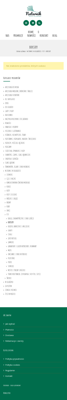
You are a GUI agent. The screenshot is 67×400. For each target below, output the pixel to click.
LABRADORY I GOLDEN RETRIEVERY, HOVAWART (22, 246)
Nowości (31, 35)
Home (31, 31)
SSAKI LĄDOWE (10, 162)
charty (10, 230)
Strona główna (20, 51)
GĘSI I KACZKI (11, 178)
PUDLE (10, 262)
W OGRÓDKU (9, 281)
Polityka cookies (12, 365)
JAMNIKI (11, 242)
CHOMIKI (10, 174)
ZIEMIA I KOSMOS (11, 289)
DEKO (7, 103)
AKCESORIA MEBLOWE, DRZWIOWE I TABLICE (19, 91)
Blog (54, 35)
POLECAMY (8, 146)
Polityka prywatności (14, 359)
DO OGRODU (9, 106)
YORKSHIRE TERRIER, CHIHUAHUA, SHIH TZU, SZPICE (24, 274)
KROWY (9, 202)
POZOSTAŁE (11, 258)
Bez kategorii (10, 99)
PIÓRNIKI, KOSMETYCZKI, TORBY (15, 134)
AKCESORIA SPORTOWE (12, 95)
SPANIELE (11, 266)
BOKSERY (11, 222)
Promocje (18, 35)
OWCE (8, 210)
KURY (8, 206)
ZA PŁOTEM (8, 285)
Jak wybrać (10, 324)
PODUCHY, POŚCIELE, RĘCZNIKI (15, 142)
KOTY (8, 190)
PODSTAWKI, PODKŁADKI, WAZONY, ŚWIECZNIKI (20, 138)
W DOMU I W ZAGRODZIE (34, 51)
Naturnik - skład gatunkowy (12, 385)
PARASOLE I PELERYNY (11, 126)
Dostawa (9, 335)
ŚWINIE (9, 278)
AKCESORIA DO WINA (12, 87)
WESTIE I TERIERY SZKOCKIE (16, 270)
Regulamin (10, 370)
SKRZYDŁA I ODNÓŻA (11, 158)
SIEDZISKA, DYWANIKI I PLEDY (15, 150)
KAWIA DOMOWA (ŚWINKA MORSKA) (18, 182)
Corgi (10, 234)
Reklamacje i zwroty (14, 341)
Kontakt (44, 35)
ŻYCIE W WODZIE (10, 293)
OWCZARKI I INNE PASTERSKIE (17, 254)
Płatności (9, 329)
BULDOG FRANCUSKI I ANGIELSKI (19, 226)
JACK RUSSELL (12, 238)
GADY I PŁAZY (9, 111)
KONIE (9, 186)
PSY (44, 51)
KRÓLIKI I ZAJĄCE (12, 198)
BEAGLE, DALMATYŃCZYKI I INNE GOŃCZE (21, 218)
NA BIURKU (8, 114)
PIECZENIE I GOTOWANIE (13, 130)
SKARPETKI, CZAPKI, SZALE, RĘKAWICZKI (17, 154)
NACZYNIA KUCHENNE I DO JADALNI (16, 118)
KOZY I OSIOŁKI (12, 194)
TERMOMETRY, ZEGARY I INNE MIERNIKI (17, 166)
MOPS (10, 250)
